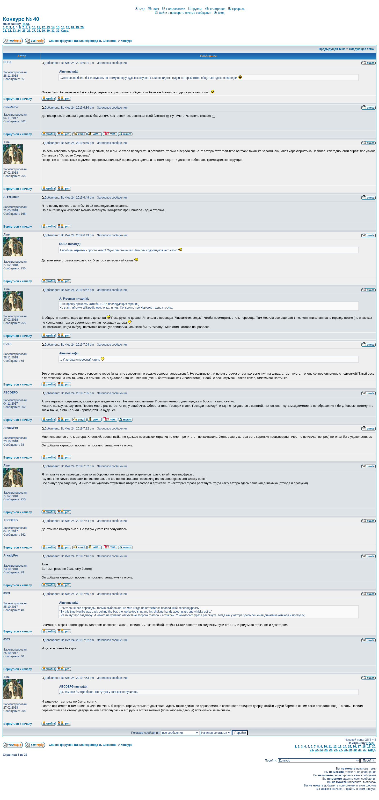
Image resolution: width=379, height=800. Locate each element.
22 (9, 30)
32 (57, 30)
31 (52, 30)
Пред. (26, 24)
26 (28, 30)
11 (38, 27)
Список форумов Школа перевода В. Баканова (82, 41)
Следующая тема (361, 49)
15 (57, 27)
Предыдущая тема (332, 49)
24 (19, 30)
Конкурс (126, 41)
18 (72, 27)
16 (62, 27)
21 (4, 30)
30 (48, 30)
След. (65, 30)
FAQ (140, 9)
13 (48, 27)
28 (38, 30)
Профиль (236, 9)
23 (14, 30)
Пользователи (173, 9)
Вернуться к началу (17, 99)
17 (67, 27)
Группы (195, 9)
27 (33, 30)
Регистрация (215, 9)
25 (23, 30)
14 (52, 27)
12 (43, 27)
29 (43, 30)
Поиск (153, 9)
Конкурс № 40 (21, 19)
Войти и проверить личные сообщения (183, 13)
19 (77, 27)
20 (82, 27)
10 (33, 27)
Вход (219, 13)
